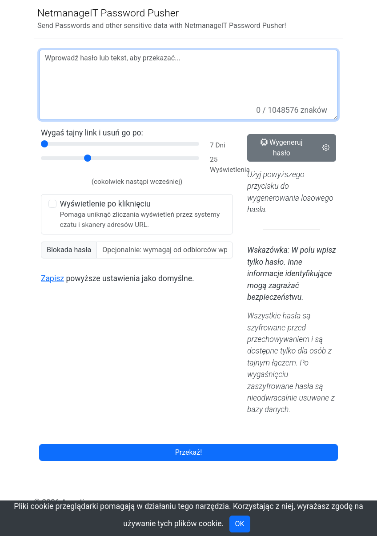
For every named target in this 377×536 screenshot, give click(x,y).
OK (240, 524)
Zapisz (52, 278)
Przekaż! (188, 452)
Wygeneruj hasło (282, 147)
